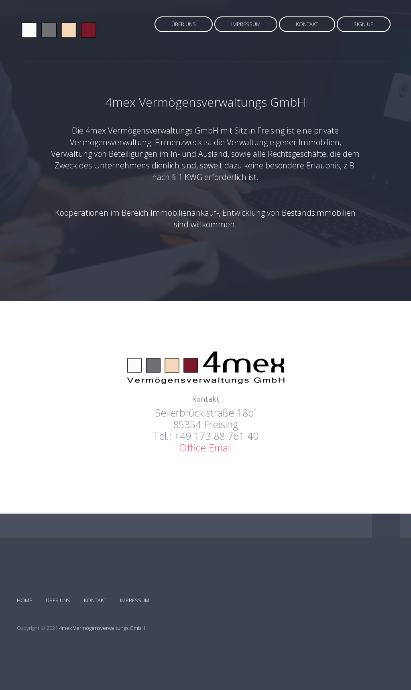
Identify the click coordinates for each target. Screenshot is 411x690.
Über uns (183, 24)
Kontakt (307, 24)
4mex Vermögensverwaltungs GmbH (102, 627)
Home (24, 600)
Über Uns (58, 600)
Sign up (364, 24)
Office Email (205, 447)
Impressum (245, 24)
